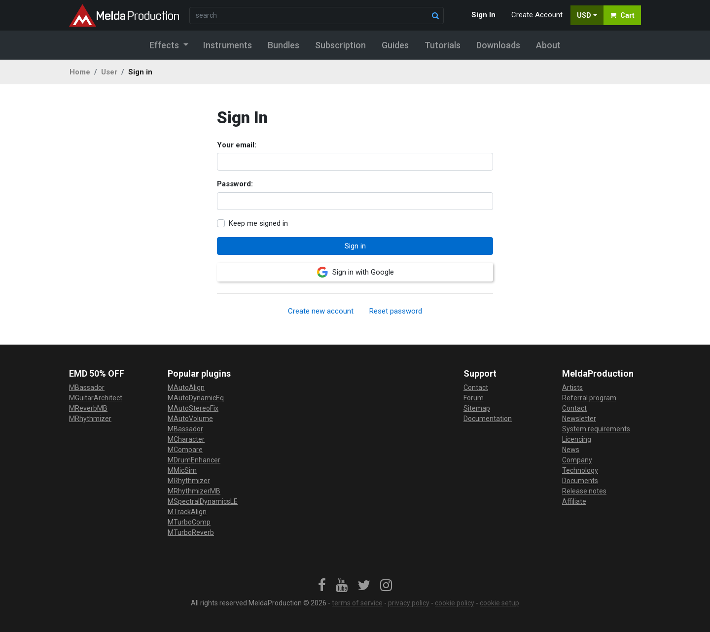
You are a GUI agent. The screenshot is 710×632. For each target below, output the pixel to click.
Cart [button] (622, 15)
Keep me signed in (258, 223)
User (109, 72)
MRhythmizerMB (194, 491)
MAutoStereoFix (193, 408)
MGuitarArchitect (95, 398)
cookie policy (454, 603)
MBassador (87, 387)
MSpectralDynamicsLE (203, 501)
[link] (322, 585)
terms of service (357, 603)
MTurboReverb (191, 532)
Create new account (321, 311)
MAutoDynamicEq (196, 398)
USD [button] (584, 15)
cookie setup (499, 603)
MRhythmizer (90, 418)
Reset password (395, 311)
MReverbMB (88, 408)
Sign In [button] (483, 14)
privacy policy (408, 603)
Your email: (236, 144)
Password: (235, 183)
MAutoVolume (190, 418)
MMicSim (182, 470)
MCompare (185, 450)
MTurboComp (189, 522)
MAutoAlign (186, 387)
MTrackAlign (187, 512)
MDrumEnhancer (194, 460)
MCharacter (186, 439)
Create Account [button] (537, 14)
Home (80, 72)
